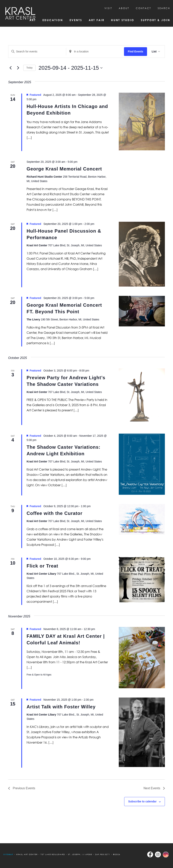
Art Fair (96, 20)
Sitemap (8, 854)
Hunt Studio (122, 20)
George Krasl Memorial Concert (64, 168)
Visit (108, 8)
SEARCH (164, 8)
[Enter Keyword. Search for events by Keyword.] (37, 51)
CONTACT (143, 8)
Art (32, 20)
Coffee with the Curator (54, 513)
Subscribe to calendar (142, 801)
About (124, 8)
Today (29, 67)
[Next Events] (18, 68)
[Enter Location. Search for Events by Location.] (95, 51)
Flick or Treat (42, 565)
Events (76, 20)
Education (52, 20)
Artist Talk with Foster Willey (61, 706)
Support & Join (155, 20)
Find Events (135, 51)
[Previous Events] (10, 68)
